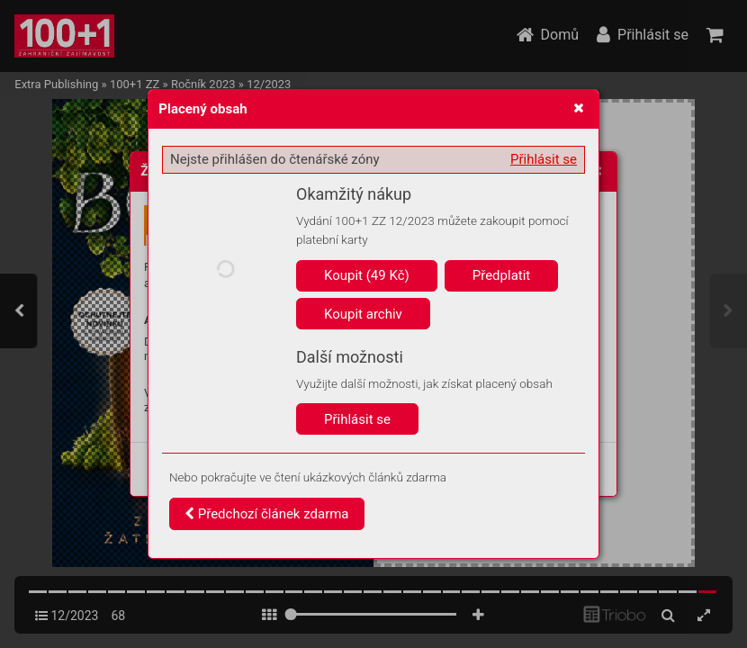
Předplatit (501, 275)
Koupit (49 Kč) (367, 275)
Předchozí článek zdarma (266, 514)
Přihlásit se (543, 159)
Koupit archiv (363, 314)
